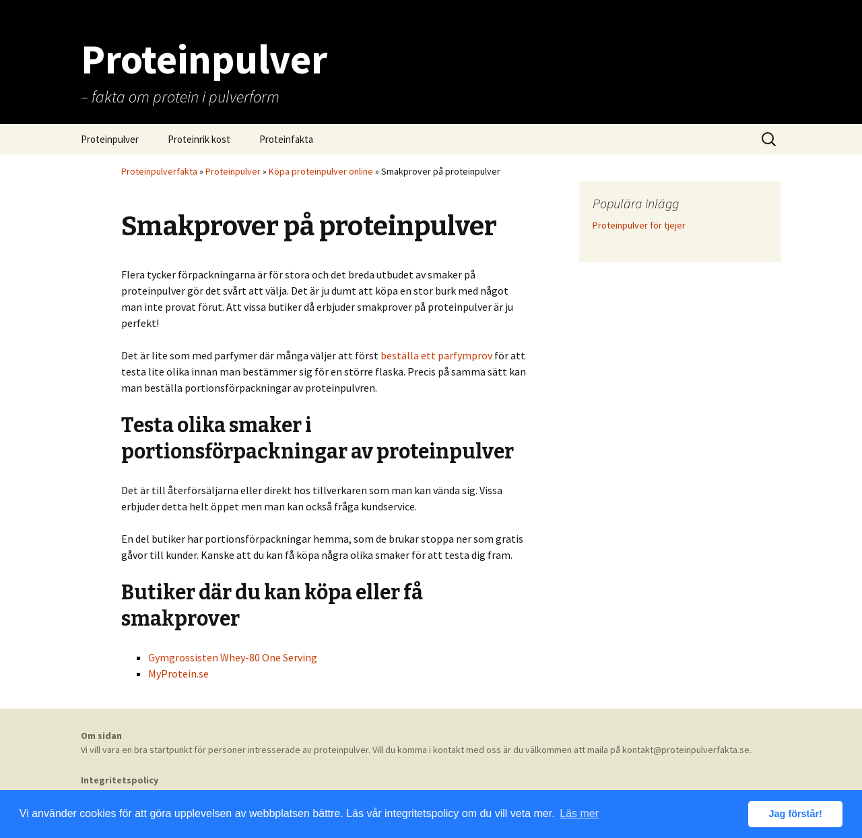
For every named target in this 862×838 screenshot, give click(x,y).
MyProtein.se (178, 673)
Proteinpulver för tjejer (639, 225)
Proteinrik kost (199, 139)
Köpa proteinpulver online (321, 171)
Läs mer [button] (579, 813)
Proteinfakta (286, 139)
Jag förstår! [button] (795, 813)
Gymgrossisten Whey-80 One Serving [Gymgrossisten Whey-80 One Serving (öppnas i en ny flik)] (232, 657)
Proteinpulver (110, 139)
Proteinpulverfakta (159, 171)
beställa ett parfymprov (436, 355)
